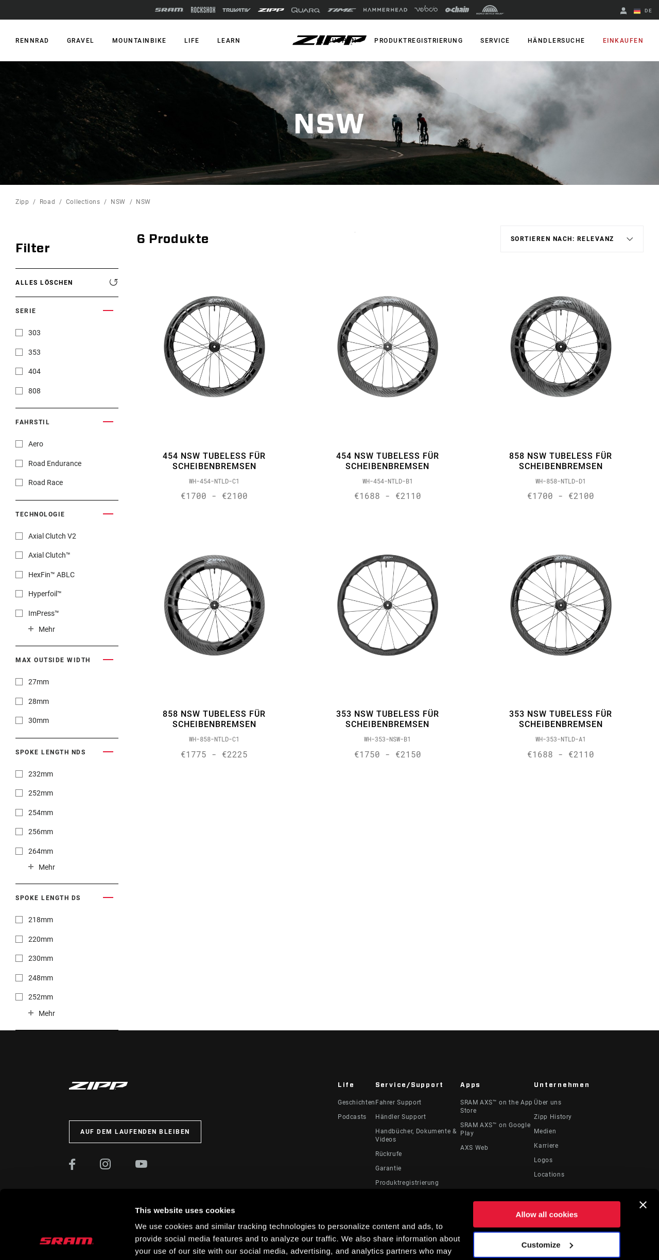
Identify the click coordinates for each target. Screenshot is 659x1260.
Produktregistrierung (418, 40)
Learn (229, 40)
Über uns (547, 1102)
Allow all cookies (547, 1150)
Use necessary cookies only (546, 1210)
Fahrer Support (398, 1102)
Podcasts (352, 1116)
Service (495, 40)
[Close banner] (643, 1140)
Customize (547, 1180)
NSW (118, 201)
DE (643, 11)
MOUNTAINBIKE (139, 40)
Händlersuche (556, 40)
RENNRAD (32, 40)
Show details (159, 1239)
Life (192, 40)
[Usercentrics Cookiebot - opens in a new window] (67, 1240)
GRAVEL (81, 40)
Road (48, 201)
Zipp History (553, 1116)
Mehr (47, 629)
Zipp (22, 201)
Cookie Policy (313, 1211)
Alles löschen (44, 282)
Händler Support (400, 1116)
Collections (83, 201)
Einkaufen (623, 40)
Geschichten (356, 1102)
